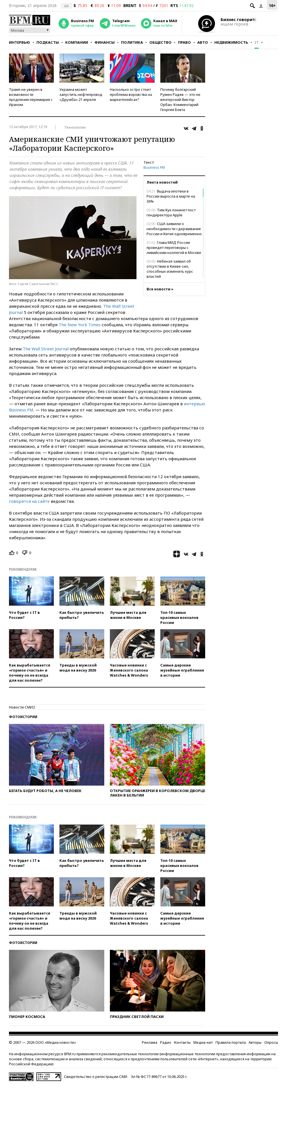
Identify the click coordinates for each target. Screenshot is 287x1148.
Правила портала (231, 1042)
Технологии (74, 127)
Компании (76, 42)
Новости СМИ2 (22, 707)
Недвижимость (231, 42)
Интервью (19, 42)
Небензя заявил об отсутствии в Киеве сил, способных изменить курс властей (170, 269)
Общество (160, 42)
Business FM (154, 167)
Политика (132, 42)
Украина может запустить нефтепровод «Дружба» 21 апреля (80, 94)
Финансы (104, 42)
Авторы (255, 1042)
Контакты (182, 1042)
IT (256, 42)
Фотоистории (23, 716)
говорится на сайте (29, 501)
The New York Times (80, 324)
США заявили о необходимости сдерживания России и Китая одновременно (174, 228)
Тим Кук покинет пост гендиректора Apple (171, 212)
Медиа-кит (203, 1042)
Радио (165, 1042)
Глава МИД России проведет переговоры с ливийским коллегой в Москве (174, 247)
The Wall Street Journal (46, 348)
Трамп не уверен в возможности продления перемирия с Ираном (31, 97)
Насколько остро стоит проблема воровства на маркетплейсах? (131, 94)
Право (184, 42)
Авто (202, 42)
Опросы (271, 1042)
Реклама (149, 1042)
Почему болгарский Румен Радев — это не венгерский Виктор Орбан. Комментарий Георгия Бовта (180, 99)
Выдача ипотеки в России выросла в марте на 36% (171, 196)
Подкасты (47, 42)
